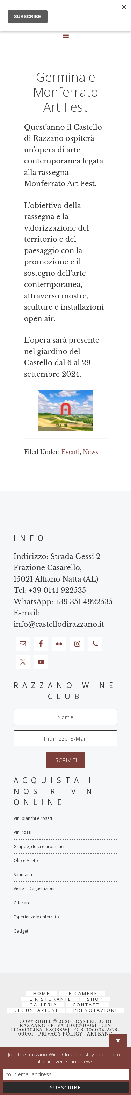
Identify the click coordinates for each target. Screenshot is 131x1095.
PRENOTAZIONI (95, 1010)
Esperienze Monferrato (36, 917)
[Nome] (66, 717)
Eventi (70, 451)
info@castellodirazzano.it (59, 624)
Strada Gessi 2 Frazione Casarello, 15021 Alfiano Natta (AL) (57, 567)
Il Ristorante (50, 999)
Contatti (87, 1004)
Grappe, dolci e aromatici (39, 846)
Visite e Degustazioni (34, 889)
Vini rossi (22, 832)
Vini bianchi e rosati (33, 818)
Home (41, 993)
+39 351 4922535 (84, 602)
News (90, 451)
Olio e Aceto (26, 860)
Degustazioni (36, 1010)
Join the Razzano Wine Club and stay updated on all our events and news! (65, 1058)
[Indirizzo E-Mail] (66, 738)
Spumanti (23, 875)
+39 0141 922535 (57, 590)
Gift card (22, 903)
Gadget (21, 931)
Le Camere (82, 993)
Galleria (43, 1004)
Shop (95, 999)
